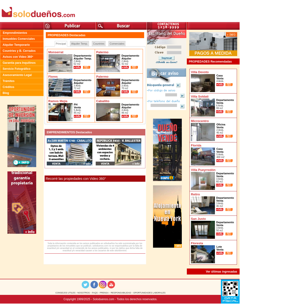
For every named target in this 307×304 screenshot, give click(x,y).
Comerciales (117, 43)
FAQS (95, 293)
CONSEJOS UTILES (65, 293)
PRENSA (104, 293)
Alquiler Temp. (79, 43)
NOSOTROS (83, 293)
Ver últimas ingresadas (221, 271)
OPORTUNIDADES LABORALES (149, 293)
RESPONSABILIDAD (121, 293)
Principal (61, 43)
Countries (98, 43)
